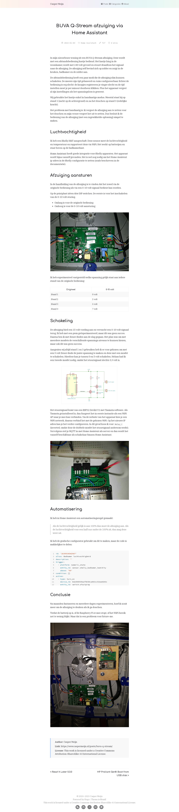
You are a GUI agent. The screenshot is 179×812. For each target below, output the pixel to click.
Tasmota (109, 410)
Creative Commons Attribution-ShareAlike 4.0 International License (103, 802)
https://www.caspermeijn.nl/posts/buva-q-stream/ (87, 746)
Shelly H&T (67, 140)
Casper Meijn (57, 4)
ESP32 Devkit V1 (91, 410)
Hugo (87, 799)
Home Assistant (88, 43)
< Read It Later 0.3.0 (61, 772)
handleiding (62, 184)
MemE (103, 799)
